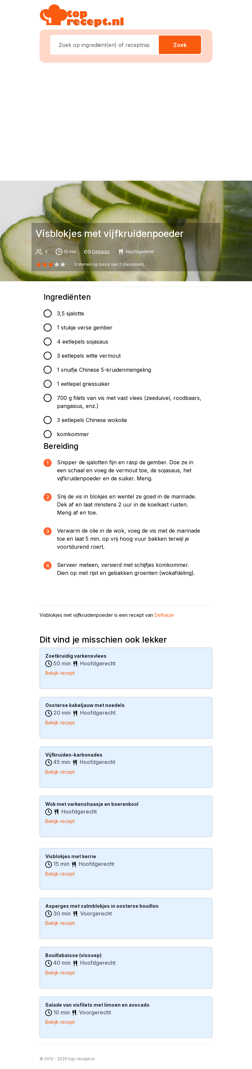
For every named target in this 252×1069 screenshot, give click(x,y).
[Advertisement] (130, 120)
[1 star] (45, 264)
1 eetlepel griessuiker (83, 383)
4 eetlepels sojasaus (82, 341)
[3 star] (57, 264)
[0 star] (39, 264)
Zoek (180, 45)
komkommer (73, 434)
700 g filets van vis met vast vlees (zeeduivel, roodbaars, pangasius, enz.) (129, 402)
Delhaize (101, 251)
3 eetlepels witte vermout (89, 355)
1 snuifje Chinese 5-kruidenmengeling (104, 369)
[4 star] (63, 264)
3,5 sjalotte (70, 313)
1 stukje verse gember (85, 327)
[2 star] (51, 264)
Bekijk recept (60, 673)
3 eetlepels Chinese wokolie (92, 420)
